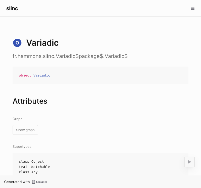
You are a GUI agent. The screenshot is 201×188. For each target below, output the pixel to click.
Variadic (42, 75)
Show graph (25, 130)
